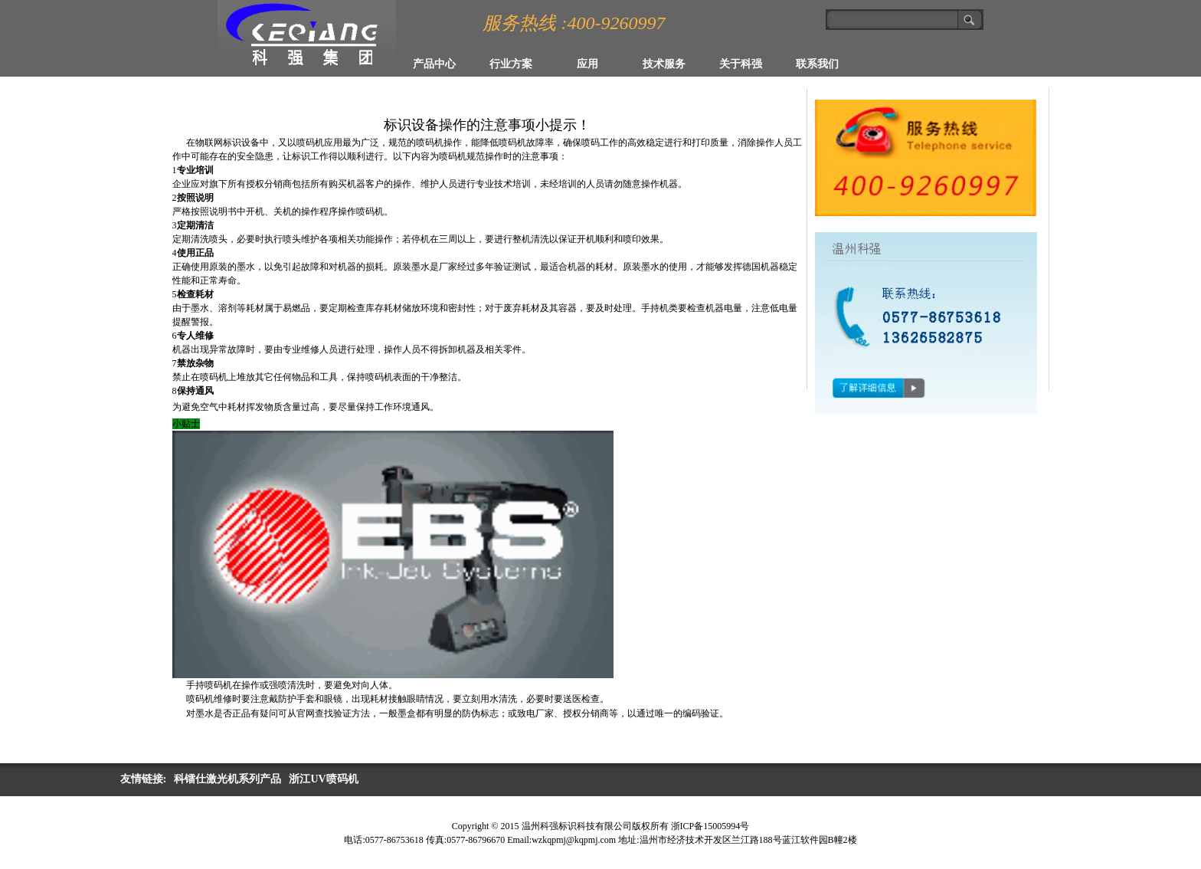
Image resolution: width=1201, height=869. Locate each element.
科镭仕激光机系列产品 (227, 779)
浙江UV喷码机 (323, 779)
